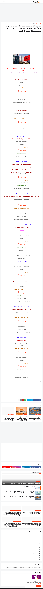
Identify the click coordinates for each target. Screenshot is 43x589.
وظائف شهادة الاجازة (21, 559)
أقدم (2, 441)
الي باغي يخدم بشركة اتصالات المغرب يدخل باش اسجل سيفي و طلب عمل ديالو (20, 486)
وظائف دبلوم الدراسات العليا (21, 550)
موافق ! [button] (38, 586)
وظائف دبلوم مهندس (21, 557)
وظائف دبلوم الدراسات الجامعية (21, 548)
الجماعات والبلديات (37, 567)
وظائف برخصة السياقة (21, 538)
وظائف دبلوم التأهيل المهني (21, 546)
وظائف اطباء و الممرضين (21, 534)
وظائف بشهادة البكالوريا (21, 540)
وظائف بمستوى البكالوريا (21, 544)
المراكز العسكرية (15, 567)
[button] (41, 2)
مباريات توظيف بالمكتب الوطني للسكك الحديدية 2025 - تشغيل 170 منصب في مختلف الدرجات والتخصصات (35, 417)
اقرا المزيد (39, 583)
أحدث (40, 441)
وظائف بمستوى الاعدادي (21, 542)
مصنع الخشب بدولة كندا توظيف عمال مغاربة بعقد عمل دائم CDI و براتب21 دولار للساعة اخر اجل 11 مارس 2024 (31, 524)
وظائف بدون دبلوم (21, 536)
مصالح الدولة (9, 567)
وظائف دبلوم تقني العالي (21, 554)
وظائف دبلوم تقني (21, 552)
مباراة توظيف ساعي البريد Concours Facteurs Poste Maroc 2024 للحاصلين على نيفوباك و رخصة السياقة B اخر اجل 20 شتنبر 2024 (8, 418)
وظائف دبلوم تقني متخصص (21, 556)
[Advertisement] (21, 13)
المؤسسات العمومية (31, 23)
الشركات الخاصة (30, 567)
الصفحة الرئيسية (38, 23)
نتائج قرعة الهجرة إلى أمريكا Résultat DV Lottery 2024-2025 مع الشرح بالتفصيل (32, 513)
